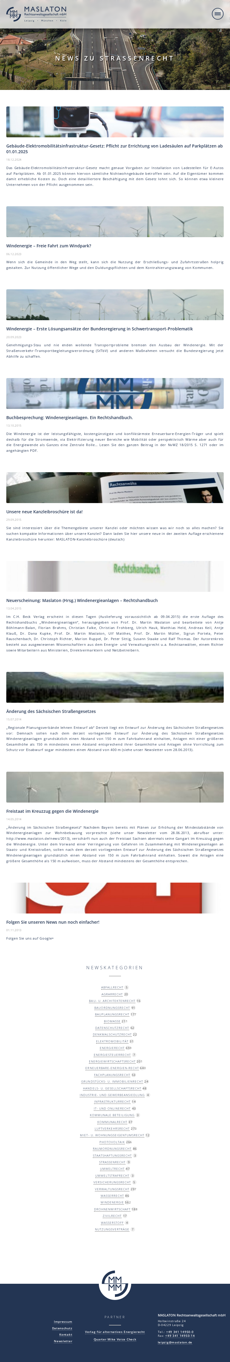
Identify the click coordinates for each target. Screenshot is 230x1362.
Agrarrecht (112, 994)
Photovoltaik (112, 1142)
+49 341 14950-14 (180, 1336)
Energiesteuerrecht (112, 1055)
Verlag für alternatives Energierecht (115, 1332)
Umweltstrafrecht (112, 1175)
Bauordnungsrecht (112, 1008)
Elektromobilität (112, 1041)
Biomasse (112, 1021)
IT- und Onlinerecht (112, 1108)
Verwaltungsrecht (112, 1189)
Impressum (63, 1322)
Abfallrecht (112, 987)
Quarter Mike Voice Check (115, 1339)
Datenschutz (62, 1328)
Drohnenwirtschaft (112, 1209)
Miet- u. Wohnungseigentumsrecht (112, 1135)
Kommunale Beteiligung (112, 1115)
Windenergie (112, 1202)
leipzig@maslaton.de (175, 1342)
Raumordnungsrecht (112, 1148)
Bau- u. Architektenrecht (112, 1001)
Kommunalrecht (112, 1122)
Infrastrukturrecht (112, 1101)
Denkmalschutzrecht (112, 1034)
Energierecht (112, 1048)
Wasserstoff (112, 1222)
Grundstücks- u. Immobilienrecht (112, 1081)
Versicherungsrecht (112, 1182)
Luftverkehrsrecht (112, 1128)
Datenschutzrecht (112, 1028)
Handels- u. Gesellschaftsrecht (112, 1088)
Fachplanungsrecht (112, 1075)
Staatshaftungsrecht (112, 1155)
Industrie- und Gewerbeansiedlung (112, 1095)
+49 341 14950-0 (180, 1332)
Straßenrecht (112, 1162)
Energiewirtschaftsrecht (112, 1061)
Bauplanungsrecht (112, 1014)
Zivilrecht (112, 1216)
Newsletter (63, 1341)
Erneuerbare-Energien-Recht (112, 1068)
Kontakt (65, 1335)
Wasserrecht (112, 1196)
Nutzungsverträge (112, 1229)
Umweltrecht (112, 1169)
